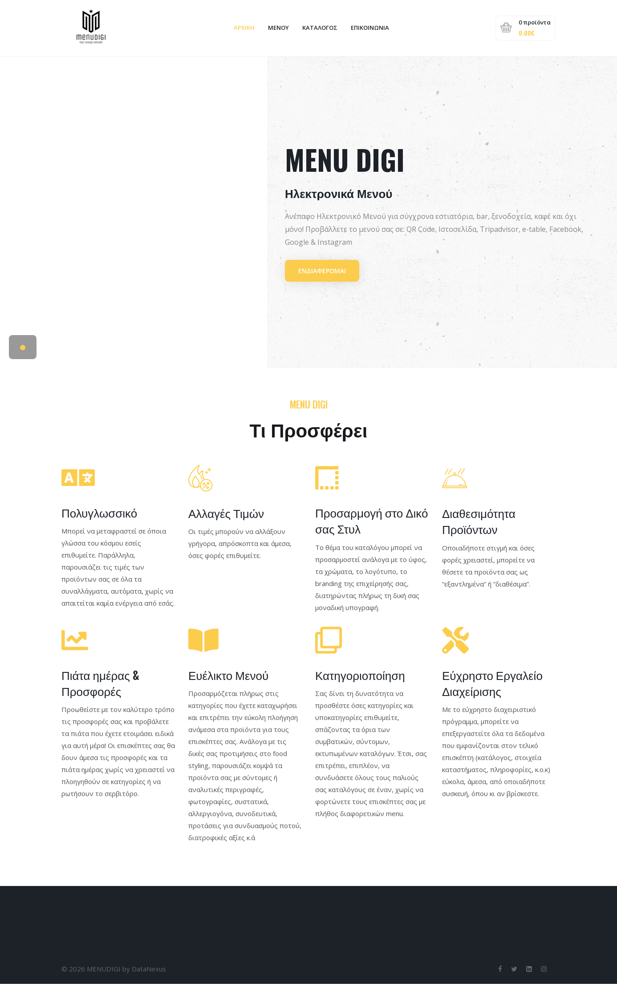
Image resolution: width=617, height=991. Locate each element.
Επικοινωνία (369, 31)
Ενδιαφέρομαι (322, 277)
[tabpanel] (308, 219)
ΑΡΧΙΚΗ (243, 31)
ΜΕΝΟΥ (278, 31)
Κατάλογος (319, 31)
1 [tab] (22, 354)
